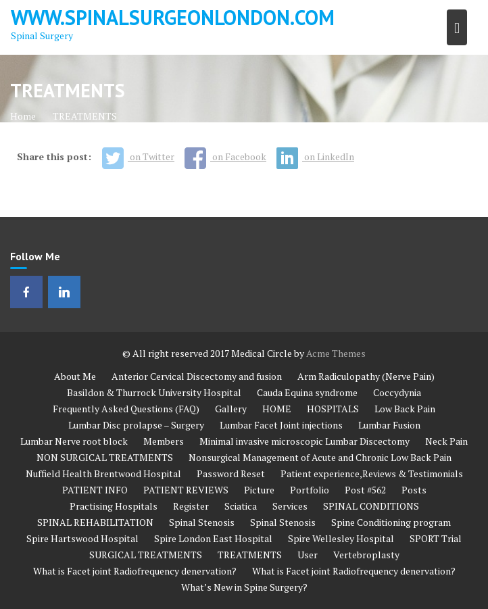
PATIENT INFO (95, 489)
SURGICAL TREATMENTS (145, 554)
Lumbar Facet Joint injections (281, 424)
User (307, 554)
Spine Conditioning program (391, 522)
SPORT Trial (436, 538)
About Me (75, 376)
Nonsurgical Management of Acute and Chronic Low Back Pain (320, 457)
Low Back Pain (404, 408)
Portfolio (309, 489)
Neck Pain (446, 441)
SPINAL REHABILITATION (95, 522)
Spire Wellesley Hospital (341, 538)
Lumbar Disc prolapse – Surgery (136, 424)
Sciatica (240, 506)
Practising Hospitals (113, 506)
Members (163, 441)
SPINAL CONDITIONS (371, 506)
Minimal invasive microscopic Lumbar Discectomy (304, 441)
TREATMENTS (250, 554)
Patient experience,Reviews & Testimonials (371, 473)
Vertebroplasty (366, 554)
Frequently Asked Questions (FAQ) (126, 408)
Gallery (231, 408)
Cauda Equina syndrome (307, 392)
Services (290, 506)
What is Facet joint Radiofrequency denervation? (135, 570)
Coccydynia (397, 392)
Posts (413, 489)
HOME (276, 408)
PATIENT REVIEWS (185, 489)
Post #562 (365, 489)
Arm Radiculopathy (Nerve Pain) (366, 376)
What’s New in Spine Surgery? (244, 587)
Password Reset (231, 473)
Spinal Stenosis (202, 522)
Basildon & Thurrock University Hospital (154, 392)
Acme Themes (336, 353)
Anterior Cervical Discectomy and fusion (197, 376)
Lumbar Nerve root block (74, 441)
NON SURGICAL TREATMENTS (104, 457)
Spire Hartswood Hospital (82, 538)
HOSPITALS (333, 408)
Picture (259, 489)
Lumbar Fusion (389, 424)
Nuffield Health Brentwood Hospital (103, 473)
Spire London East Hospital (213, 538)
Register (191, 506)
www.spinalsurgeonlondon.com (173, 17)
